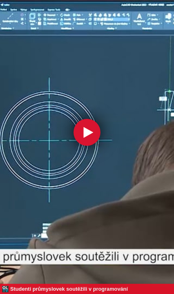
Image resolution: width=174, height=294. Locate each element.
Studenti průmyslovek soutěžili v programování (69, 289)
